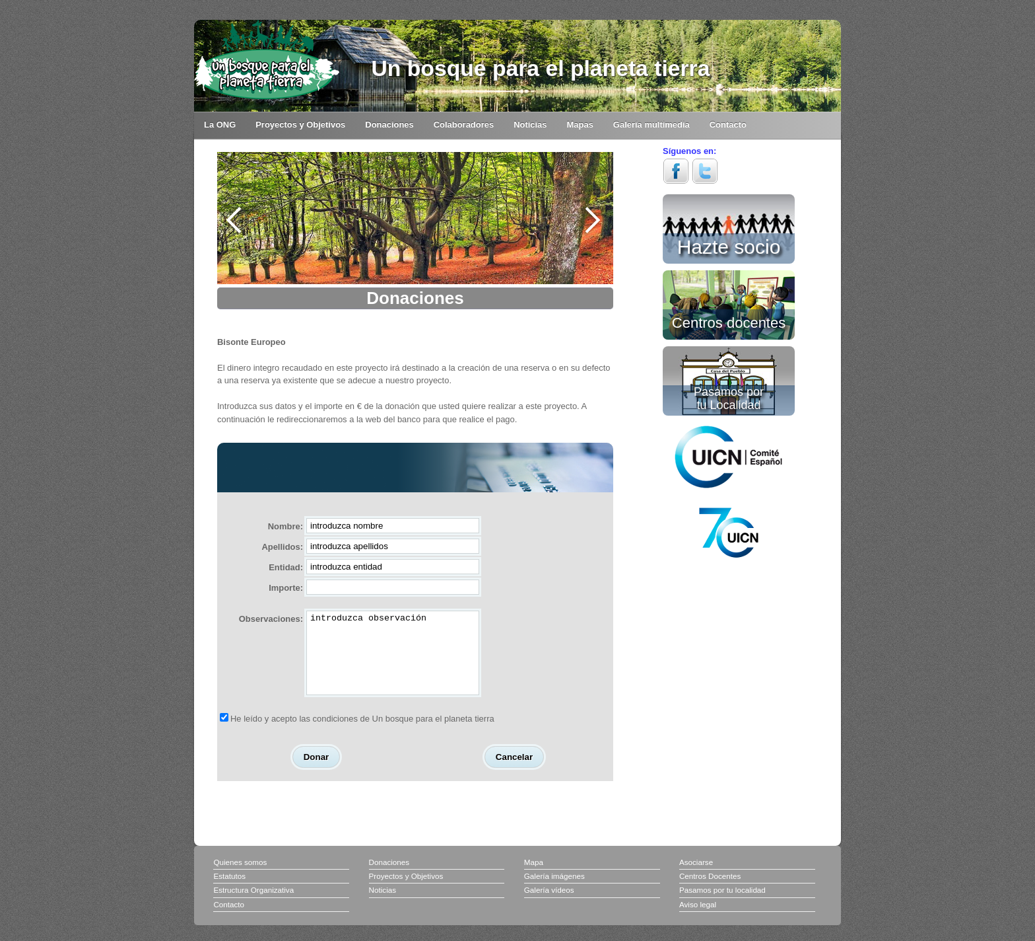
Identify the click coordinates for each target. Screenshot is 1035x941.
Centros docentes (728, 322)
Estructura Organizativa (253, 905)
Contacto (728, 125)
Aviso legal (697, 920)
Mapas (580, 125)
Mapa (533, 878)
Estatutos (229, 891)
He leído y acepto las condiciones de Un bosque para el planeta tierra (362, 734)
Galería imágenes (554, 891)
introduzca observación (392, 661)
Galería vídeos (549, 905)
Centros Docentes (710, 891)
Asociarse (696, 878)
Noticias (530, 125)
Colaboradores (464, 125)
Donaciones (389, 125)
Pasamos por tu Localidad (729, 398)
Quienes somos (240, 878)
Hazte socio (729, 244)
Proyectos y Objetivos (300, 125)
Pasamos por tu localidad (722, 905)
